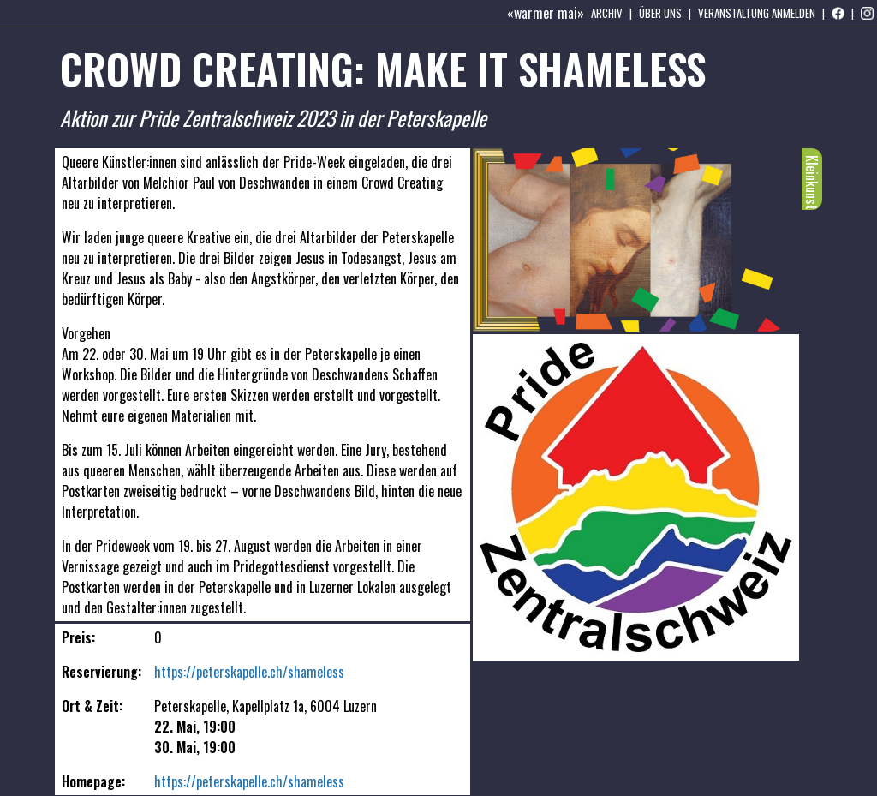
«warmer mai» (545, 13)
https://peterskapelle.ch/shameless (249, 671)
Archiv (607, 12)
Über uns (660, 12)
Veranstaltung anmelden (756, 12)
